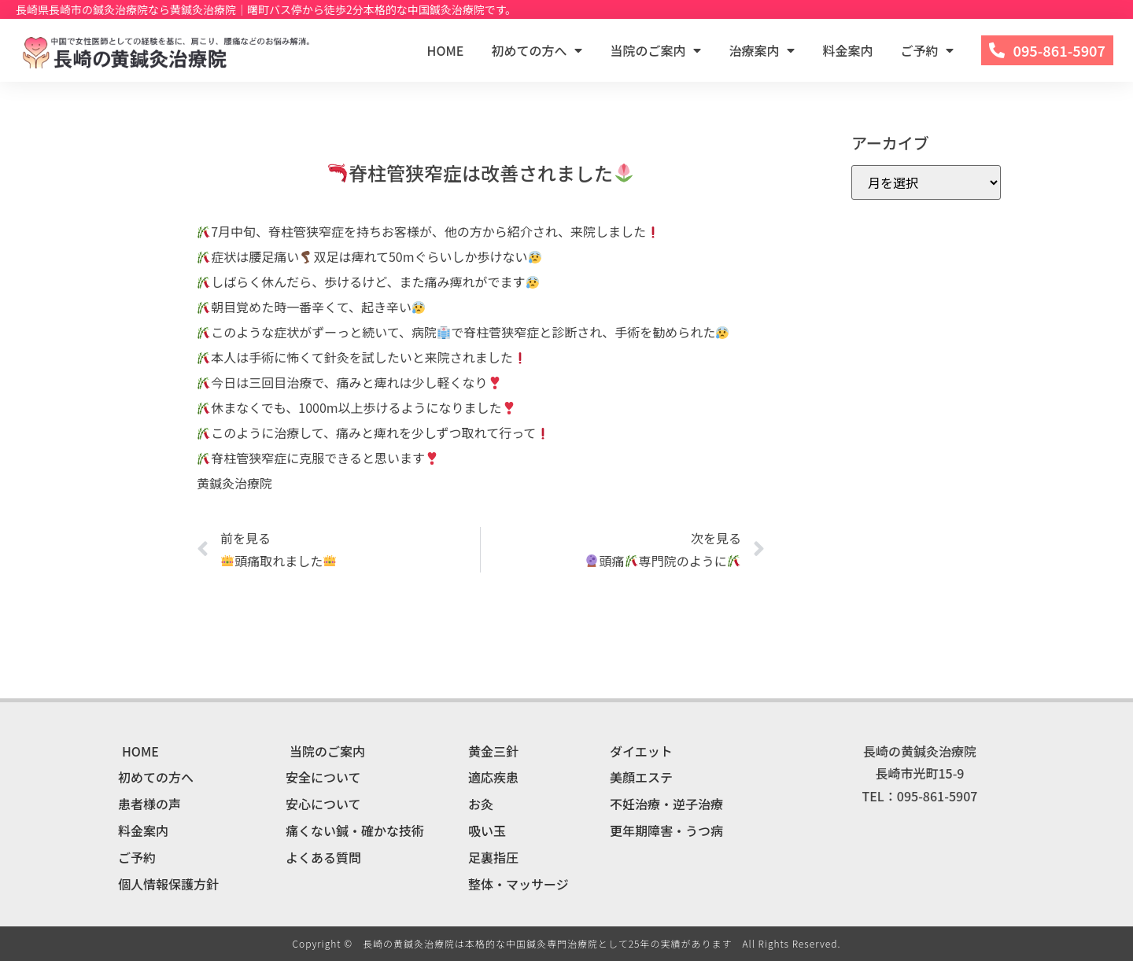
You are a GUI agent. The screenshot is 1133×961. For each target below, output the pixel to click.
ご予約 (927, 50)
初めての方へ (536, 50)
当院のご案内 (655, 50)
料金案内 (847, 50)
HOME (445, 50)
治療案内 (762, 50)
